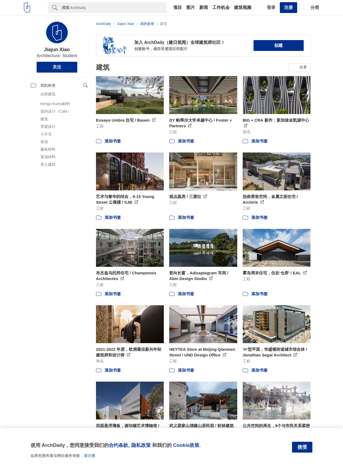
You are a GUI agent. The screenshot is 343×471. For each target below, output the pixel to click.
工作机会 (221, 7)
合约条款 (118, 445)
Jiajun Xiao (57, 49)
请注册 (89, 455)
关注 (57, 67)
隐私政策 (141, 445)
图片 (190, 7)
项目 (177, 7)
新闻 (203, 7)
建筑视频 (242, 7)
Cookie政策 (186, 445)
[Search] (114, 7)
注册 (288, 7)
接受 (302, 447)
